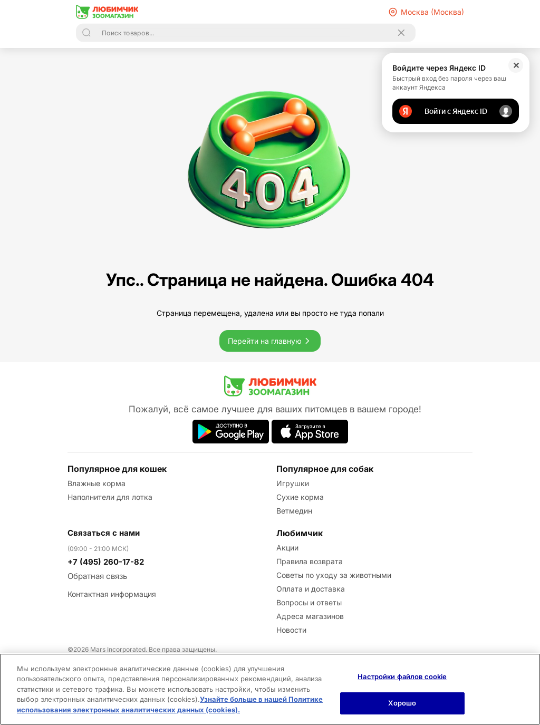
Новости (291, 629)
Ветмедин (294, 510)
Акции (287, 547)
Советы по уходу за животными (333, 575)
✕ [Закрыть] (516, 65)
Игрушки (292, 483)
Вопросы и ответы (309, 602)
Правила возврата (309, 561)
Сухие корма (300, 496)
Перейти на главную (270, 340)
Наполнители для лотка (110, 496)
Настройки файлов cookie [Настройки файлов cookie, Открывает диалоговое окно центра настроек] (402, 676)
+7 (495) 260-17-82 (106, 562)
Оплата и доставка (310, 588)
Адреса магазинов (310, 616)
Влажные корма (97, 483)
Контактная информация (112, 593)
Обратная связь (97, 576)
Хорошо (402, 703)
